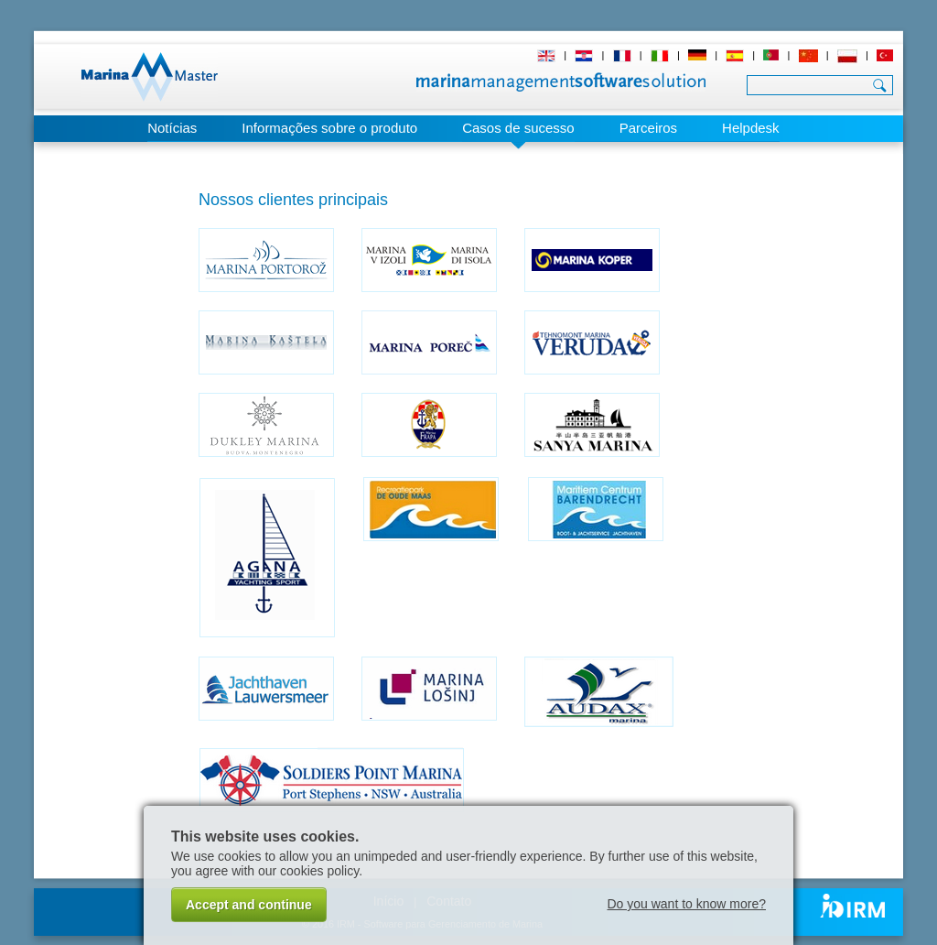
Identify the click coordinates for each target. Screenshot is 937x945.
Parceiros (648, 128)
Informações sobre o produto (329, 128)
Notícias (172, 128)
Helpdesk (751, 128)
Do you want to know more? (686, 903)
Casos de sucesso (518, 128)
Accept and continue (249, 904)
